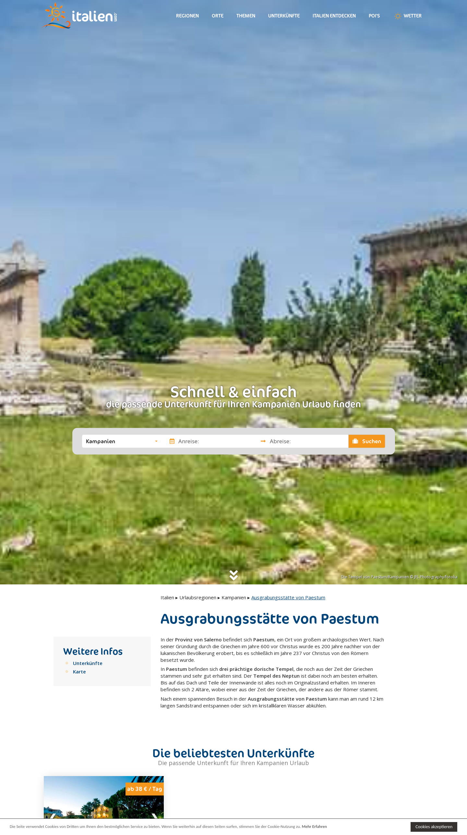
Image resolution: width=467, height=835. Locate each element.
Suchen (367, 441)
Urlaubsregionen (197, 597)
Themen (245, 16)
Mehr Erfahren (314, 826)
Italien (167, 597)
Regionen (187, 16)
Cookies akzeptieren (433, 826)
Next (155, 817)
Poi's (374, 16)
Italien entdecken (334, 16)
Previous (53, 817)
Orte (217, 16)
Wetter (407, 16)
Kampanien (234, 597)
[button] (122, 440)
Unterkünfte (284, 16)
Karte (79, 671)
